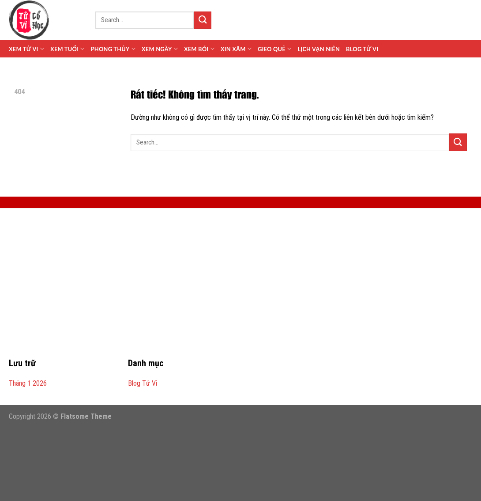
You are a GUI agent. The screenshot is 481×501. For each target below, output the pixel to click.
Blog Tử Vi (362, 49)
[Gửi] (202, 20)
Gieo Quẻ (274, 49)
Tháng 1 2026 (28, 383)
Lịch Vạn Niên (318, 49)
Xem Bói (199, 49)
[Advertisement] (240, 288)
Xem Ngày (160, 49)
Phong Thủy (113, 49)
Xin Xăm (236, 49)
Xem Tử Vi (26, 49)
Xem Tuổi (67, 49)
